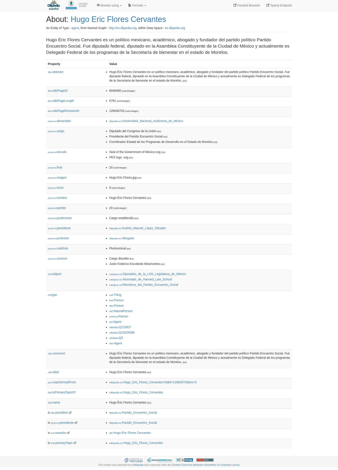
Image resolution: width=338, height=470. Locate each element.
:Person (116, 300)
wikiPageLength (61, 100)
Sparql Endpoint (279, 5)
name (54, 402)
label (53, 372)
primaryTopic (62, 443)
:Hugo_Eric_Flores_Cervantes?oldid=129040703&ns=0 (153, 382)
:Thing (115, 295)
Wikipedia (138, 465)
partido (57, 208)
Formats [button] (137, 5)
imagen (57, 177)
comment (56, 353)
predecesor (60, 218)
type (52, 295)
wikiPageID (58, 90)
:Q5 (116, 338)
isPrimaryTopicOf (61, 392)
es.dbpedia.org (175, 28)
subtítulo (58, 248)
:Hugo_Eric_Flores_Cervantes (136, 392)
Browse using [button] (109, 5)
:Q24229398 (122, 332)
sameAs (58, 432)
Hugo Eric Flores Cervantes (118, 19)
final (55, 167)
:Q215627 (120, 327)
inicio (56, 187)
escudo (57, 152)
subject (54, 274)
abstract (55, 72)
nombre (57, 197)
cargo (56, 131)
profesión (58, 238)
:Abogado (121, 238)
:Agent (115, 321)
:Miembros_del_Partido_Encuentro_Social (143, 284)
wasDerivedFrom (62, 382)
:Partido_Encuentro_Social (133, 412)
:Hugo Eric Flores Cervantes (130, 432)
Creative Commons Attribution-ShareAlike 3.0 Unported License (206, 465)
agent (75, 28)
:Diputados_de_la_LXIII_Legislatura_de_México (147, 274)
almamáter (59, 121)
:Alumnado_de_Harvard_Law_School (140, 279)
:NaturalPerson (121, 311)
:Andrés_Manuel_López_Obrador (137, 228)
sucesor (57, 258)
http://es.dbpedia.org (123, 28)
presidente (59, 228)
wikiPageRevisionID (63, 111)
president (59, 412)
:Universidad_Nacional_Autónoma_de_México (146, 121)
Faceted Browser (246, 5)
